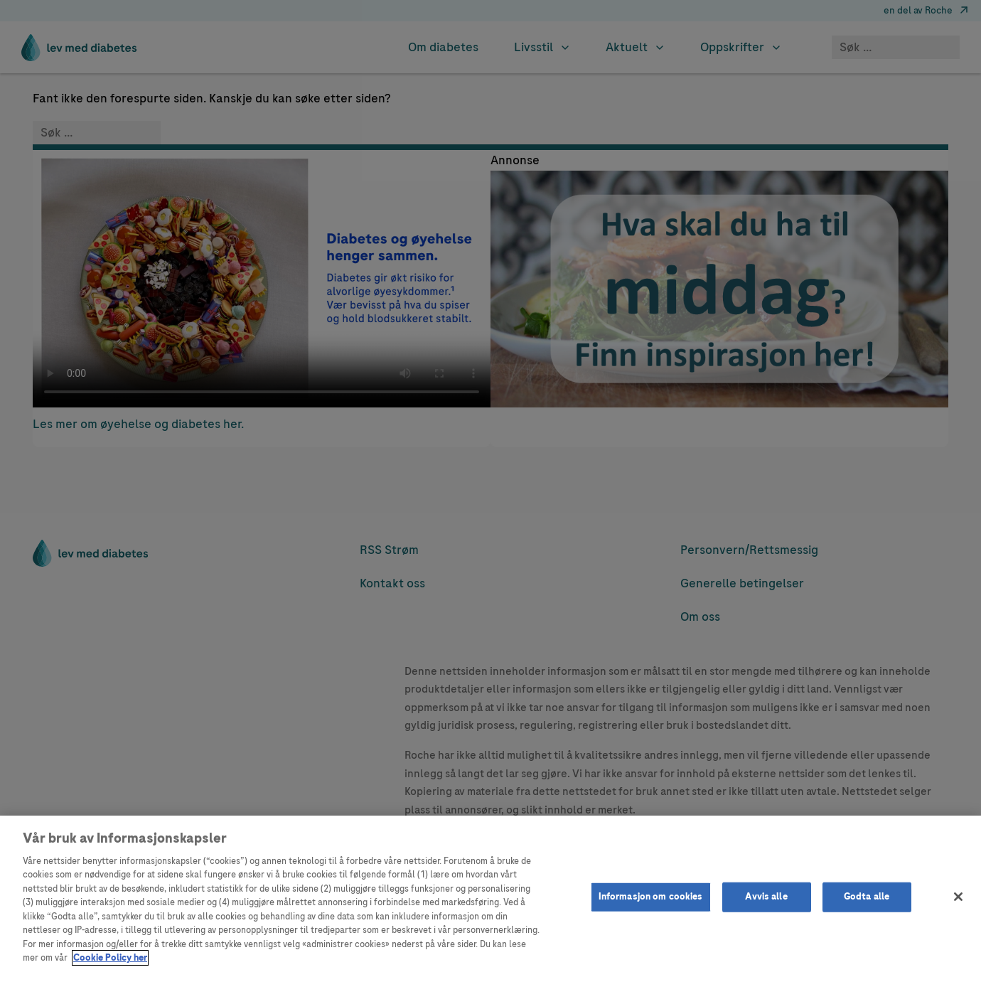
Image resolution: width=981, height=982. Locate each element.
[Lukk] (958, 896)
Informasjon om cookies (651, 896)
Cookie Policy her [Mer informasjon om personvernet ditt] (110, 957)
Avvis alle (766, 896)
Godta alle (866, 896)
